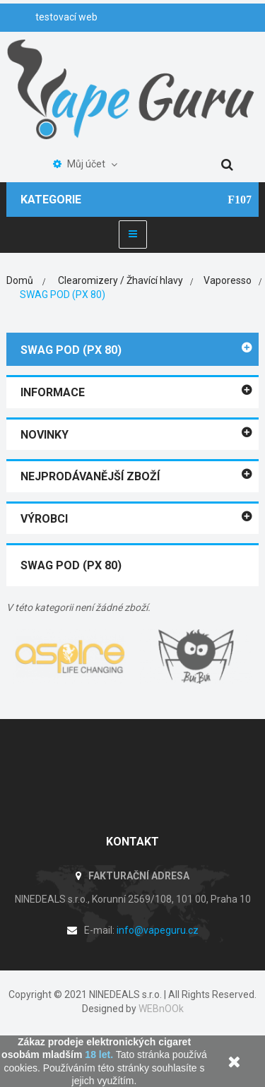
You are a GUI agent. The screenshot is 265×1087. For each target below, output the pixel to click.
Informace (52, 392)
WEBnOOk (161, 1008)
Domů (19, 280)
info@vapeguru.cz (158, 930)
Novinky (44, 434)
